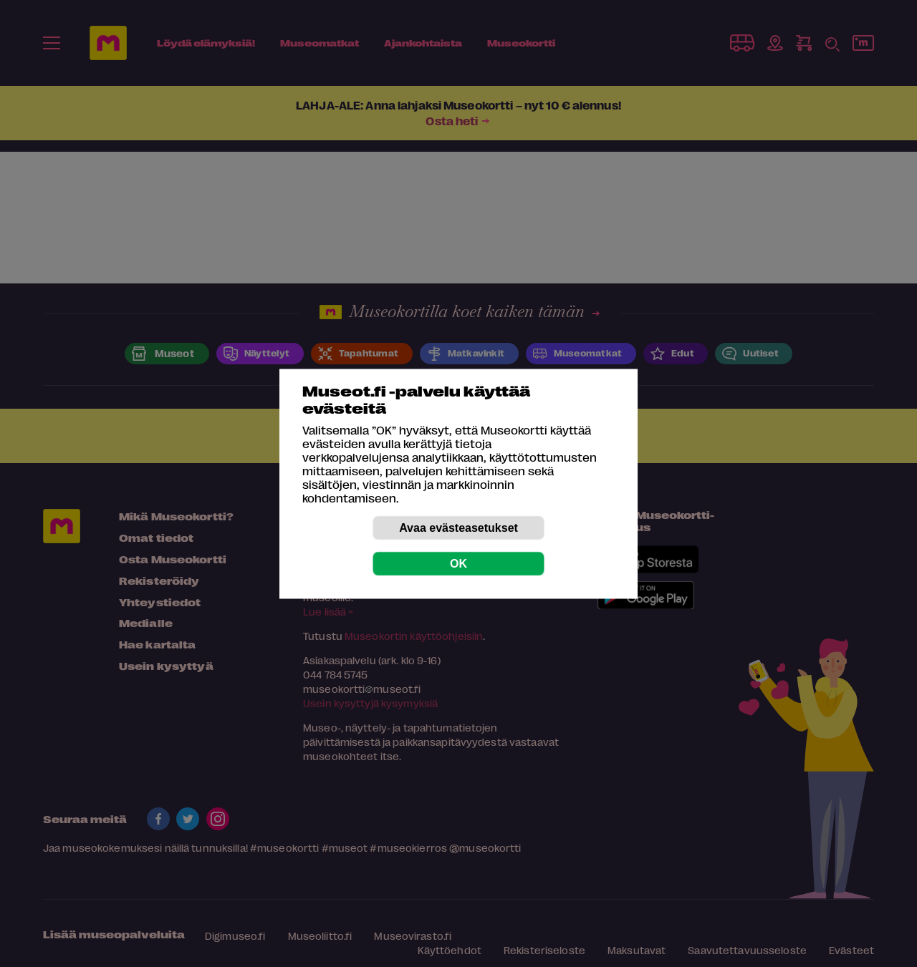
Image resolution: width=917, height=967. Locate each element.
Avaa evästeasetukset (458, 527)
